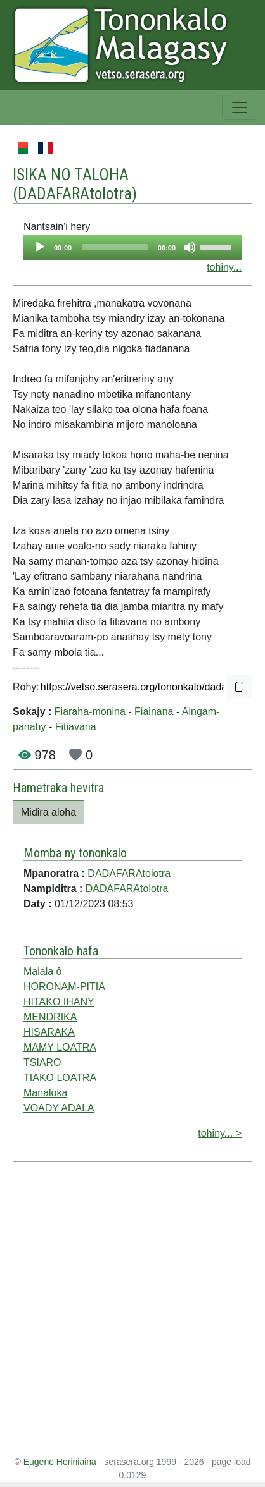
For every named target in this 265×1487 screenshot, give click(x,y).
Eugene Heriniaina (59, 1462)
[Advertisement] (119, 1305)
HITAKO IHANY (58, 1001)
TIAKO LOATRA (59, 1077)
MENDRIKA (50, 1017)
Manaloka (45, 1092)
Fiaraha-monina (90, 711)
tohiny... (224, 267)
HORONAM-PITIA (64, 986)
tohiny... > (220, 1133)
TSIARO (42, 1062)
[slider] (115, 247)
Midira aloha (48, 812)
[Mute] (189, 247)
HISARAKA (49, 1032)
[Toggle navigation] (239, 107)
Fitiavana (75, 726)
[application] (132, 247)
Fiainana (153, 711)
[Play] (40, 247)
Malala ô (42, 971)
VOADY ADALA (58, 1108)
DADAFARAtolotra (75, 194)
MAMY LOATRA (59, 1047)
